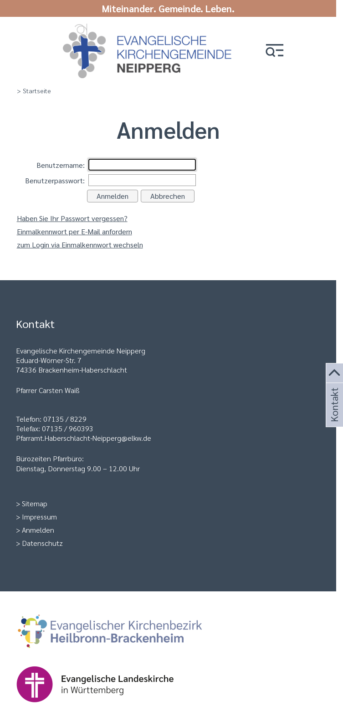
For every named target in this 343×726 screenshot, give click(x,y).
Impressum (39, 516)
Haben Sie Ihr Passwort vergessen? (72, 218)
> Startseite (34, 90)
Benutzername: (60, 165)
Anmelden (38, 529)
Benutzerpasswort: (55, 180)
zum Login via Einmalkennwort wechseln (80, 244)
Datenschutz (42, 543)
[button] (274, 51)
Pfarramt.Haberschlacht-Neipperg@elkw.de (83, 438)
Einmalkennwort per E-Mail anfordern (74, 231)
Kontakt (333, 415)
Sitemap (34, 503)
